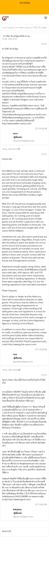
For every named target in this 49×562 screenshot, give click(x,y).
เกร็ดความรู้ (23, 27)
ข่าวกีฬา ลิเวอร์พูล (38, 27)
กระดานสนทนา (9, 27)
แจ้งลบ (44, 43)
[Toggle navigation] (45, 18)
